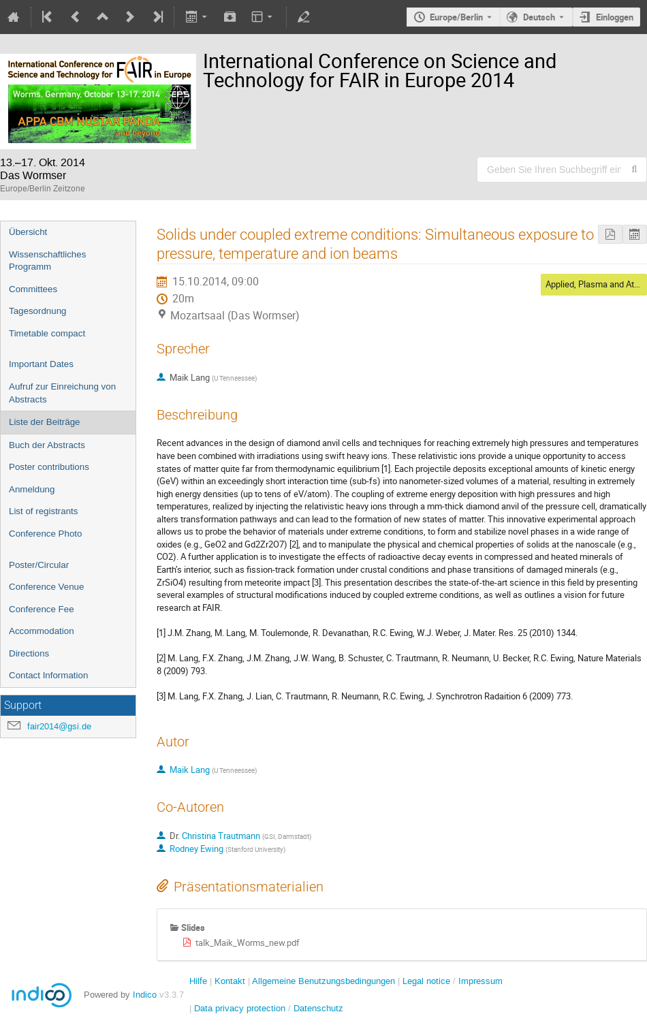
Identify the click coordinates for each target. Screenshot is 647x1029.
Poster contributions (49, 467)
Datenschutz (318, 1008)
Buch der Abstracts (47, 445)
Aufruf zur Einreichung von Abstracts (62, 393)
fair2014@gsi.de (59, 726)
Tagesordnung (37, 311)
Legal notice (428, 981)
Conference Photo (45, 533)
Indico (145, 994)
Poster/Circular (39, 565)
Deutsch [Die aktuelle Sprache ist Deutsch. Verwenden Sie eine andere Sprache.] (539, 17)
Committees (33, 289)
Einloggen (614, 17)
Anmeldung (31, 489)
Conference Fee (41, 609)
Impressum (480, 981)
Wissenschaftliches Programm (47, 260)
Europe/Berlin (456, 17)
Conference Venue (46, 587)
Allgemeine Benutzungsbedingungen (323, 981)
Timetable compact (47, 333)
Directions (29, 653)
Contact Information (48, 675)
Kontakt (230, 981)
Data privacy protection (241, 1008)
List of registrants (43, 511)
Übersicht (28, 232)
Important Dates (41, 364)
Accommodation (41, 631)
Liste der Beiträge (44, 422)
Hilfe (198, 981)
